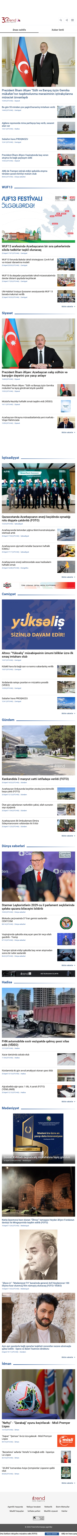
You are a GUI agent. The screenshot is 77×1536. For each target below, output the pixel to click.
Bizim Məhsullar (62, 1507)
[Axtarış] (60, 20)
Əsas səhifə (19, 29)
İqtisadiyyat (10, 458)
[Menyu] (72, 20)
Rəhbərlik (48, 1507)
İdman (6, 1364)
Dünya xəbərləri (13, 846)
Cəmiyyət (9, 594)
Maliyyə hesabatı (34, 1507)
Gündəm (8, 720)
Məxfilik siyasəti (51, 1511)
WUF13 (7, 187)
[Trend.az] (11, 20)
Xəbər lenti (58, 29)
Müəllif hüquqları (17, 1511)
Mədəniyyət (10, 1108)
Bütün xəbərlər (67, 307)
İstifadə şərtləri (34, 1511)
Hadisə (7, 982)
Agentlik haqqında (15, 1507)
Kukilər (64, 1511)
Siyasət (7, 313)
